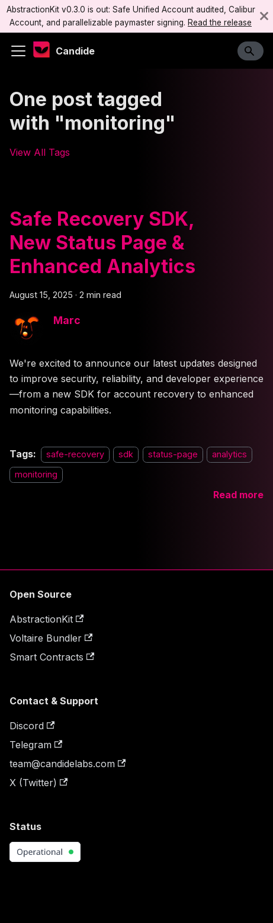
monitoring (36, 475)
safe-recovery (75, 454)
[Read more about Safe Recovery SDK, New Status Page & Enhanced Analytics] (238, 495)
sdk (125, 454)
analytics (229, 454)
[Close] (264, 16)
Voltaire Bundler (50, 638)
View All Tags (39, 152)
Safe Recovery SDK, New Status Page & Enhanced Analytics (102, 242)
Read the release (220, 22)
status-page (173, 454)
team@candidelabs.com (67, 764)
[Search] (250, 50)
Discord (31, 726)
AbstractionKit (46, 619)
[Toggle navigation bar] (18, 51)
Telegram (35, 745)
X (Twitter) (38, 783)
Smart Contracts (51, 657)
